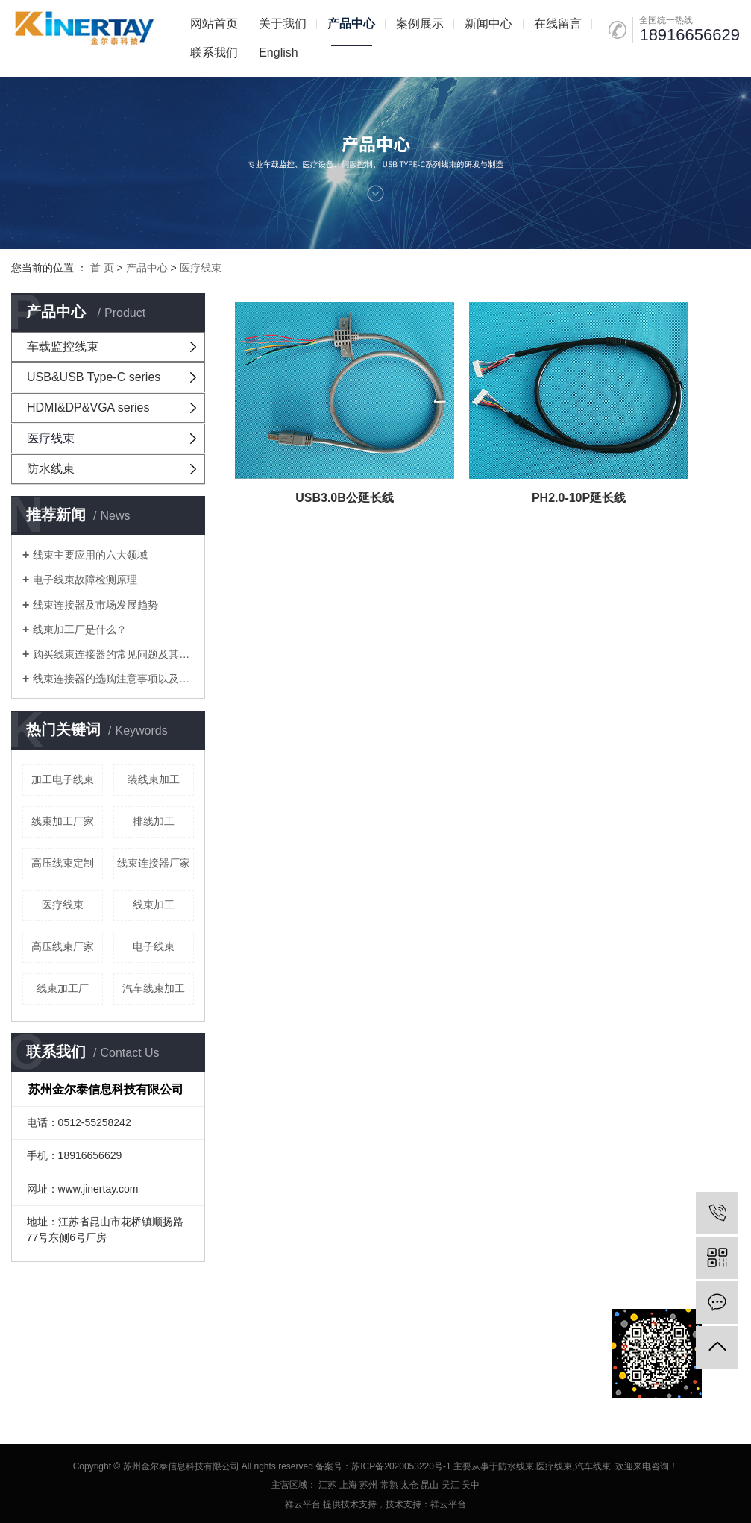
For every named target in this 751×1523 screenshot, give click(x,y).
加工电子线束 (62, 779)
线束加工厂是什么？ (80, 629)
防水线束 (51, 468)
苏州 (368, 1485)
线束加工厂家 (62, 821)
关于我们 (283, 23)
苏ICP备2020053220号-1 (400, 1466)
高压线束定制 (62, 863)
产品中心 (351, 23)
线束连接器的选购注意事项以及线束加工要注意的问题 (113, 679)
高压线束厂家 (62, 946)
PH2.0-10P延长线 (422, 413)
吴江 (450, 1485)
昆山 (430, 1485)
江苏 (327, 1485)
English (278, 52)
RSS (114, 1353)
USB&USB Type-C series (93, 377)
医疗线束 (200, 268)
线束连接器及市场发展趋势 (95, 605)
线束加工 (154, 905)
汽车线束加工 (153, 988)
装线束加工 (154, 779)
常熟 (389, 1485)
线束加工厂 (63, 988)
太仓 (409, 1485)
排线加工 (154, 821)
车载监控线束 (62, 346)
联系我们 (214, 52)
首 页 (102, 268)
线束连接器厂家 (153, 863)
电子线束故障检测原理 (85, 579)
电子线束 (154, 946)
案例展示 (420, 23)
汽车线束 (593, 1466)
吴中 (471, 1485)
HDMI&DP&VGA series (88, 407)
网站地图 (77, 1353)
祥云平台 (303, 1504)
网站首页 (214, 23)
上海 (348, 1485)
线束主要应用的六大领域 (90, 555)
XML (143, 1353)
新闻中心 (488, 23)
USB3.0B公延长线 (292, 413)
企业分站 (30, 1353)
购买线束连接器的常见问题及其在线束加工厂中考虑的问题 (113, 654)
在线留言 (558, 23)
